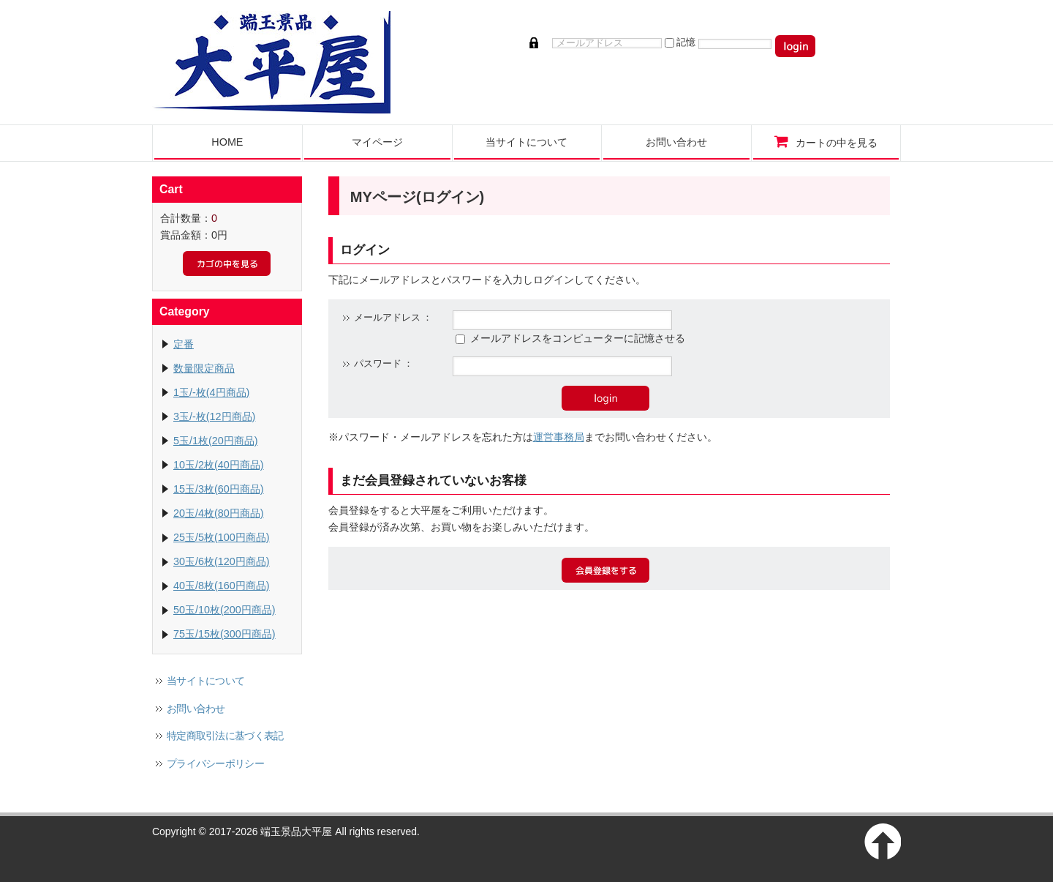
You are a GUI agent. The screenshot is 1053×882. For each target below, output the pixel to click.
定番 (183, 344)
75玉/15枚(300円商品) (224, 634)
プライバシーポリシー (215, 763)
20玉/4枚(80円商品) (218, 513)
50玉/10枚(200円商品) (224, 610)
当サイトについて (205, 681)
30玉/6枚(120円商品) (221, 561)
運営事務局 (558, 437)
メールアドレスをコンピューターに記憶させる (577, 338)
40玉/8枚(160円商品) (221, 585)
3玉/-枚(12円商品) (214, 416)
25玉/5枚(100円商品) (221, 537)
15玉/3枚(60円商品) (218, 489)
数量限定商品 (204, 368)
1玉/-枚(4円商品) (211, 392)
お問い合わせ (196, 708)
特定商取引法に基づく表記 (225, 735)
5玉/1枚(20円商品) (215, 440)
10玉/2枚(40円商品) (218, 465)
